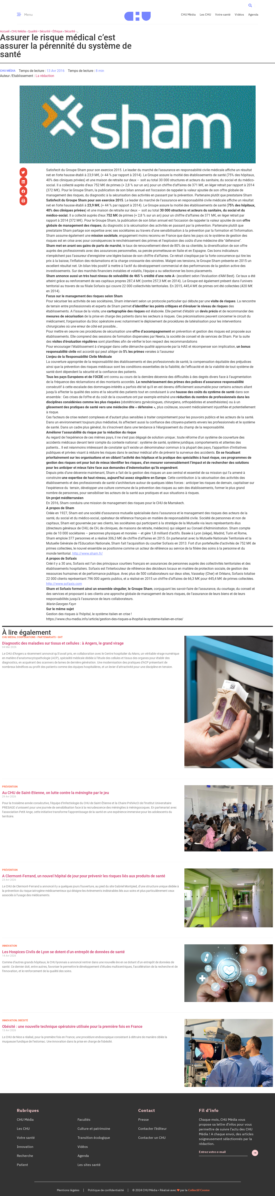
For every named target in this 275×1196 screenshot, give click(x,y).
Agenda (253, 14)
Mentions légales (68, 1190)
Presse (143, 1119)
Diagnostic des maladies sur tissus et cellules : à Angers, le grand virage (63, 643)
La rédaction (45, 76)
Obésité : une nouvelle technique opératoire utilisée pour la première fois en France (72, 1026)
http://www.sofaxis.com (64, 584)
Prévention (9, 786)
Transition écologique (94, 1137)
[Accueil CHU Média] (137, 14)
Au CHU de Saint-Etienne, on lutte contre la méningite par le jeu (55, 792)
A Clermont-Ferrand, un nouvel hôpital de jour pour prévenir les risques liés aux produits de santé (83, 876)
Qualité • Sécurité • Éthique (45, 31)
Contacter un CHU (152, 1137)
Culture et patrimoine (94, 1128)
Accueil (4, 31)
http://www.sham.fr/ (87, 553)
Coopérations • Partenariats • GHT (40, 637)
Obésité (23, 1020)
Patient (22, 1165)
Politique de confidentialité (106, 1190)
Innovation (9, 945)
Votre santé (223, 14)
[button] (250, 5)
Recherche (25, 1156)
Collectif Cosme (199, 1190)
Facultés (84, 1119)
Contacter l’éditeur (152, 1128)
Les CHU (205, 14)
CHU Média (188, 14)
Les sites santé (89, 1165)
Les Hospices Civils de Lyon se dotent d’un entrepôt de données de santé (63, 952)
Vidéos (239, 14)
